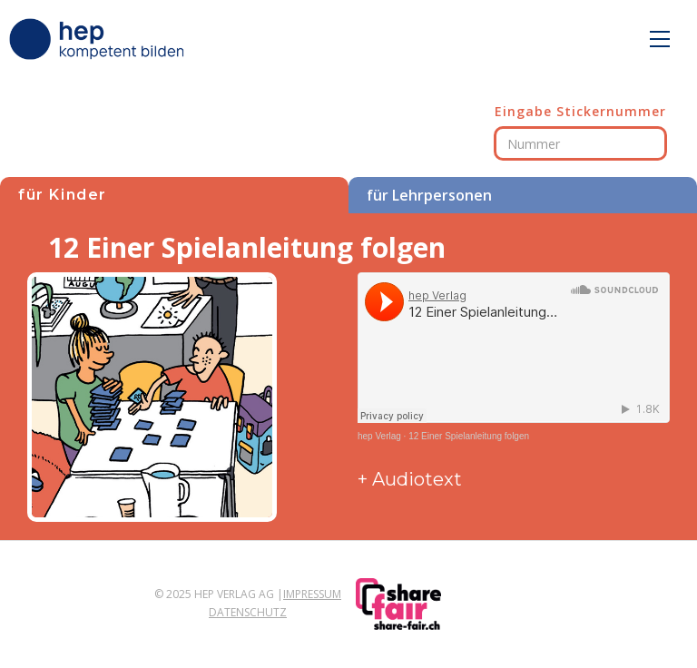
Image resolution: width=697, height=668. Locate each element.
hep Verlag (379, 436)
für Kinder (62, 194)
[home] (100, 39)
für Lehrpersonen (429, 195)
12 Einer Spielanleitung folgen (468, 436)
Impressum (312, 594)
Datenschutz (248, 612)
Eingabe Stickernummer (580, 111)
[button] (660, 39)
